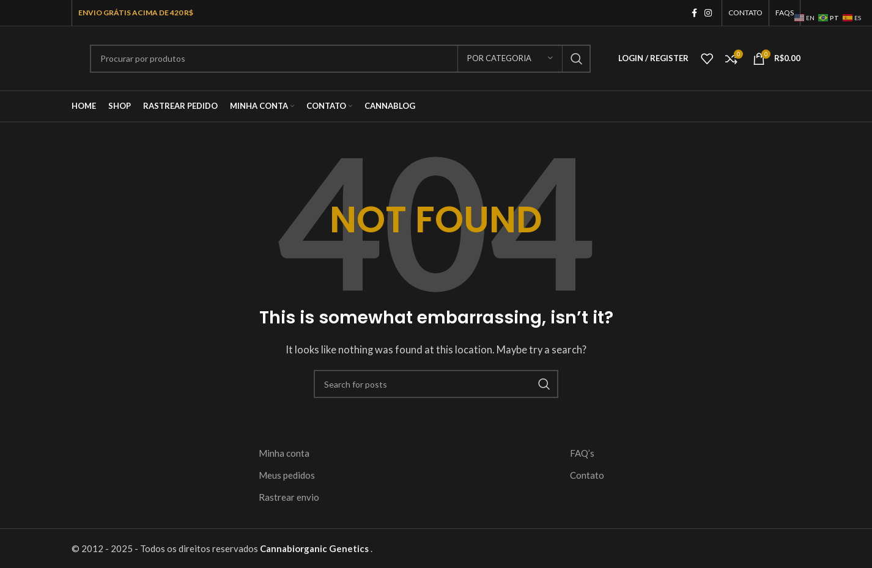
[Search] (340, 59)
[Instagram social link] (708, 13)
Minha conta (284, 453)
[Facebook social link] (694, 13)
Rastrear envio (289, 497)
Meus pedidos (287, 475)
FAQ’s (582, 453)
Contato (587, 475)
